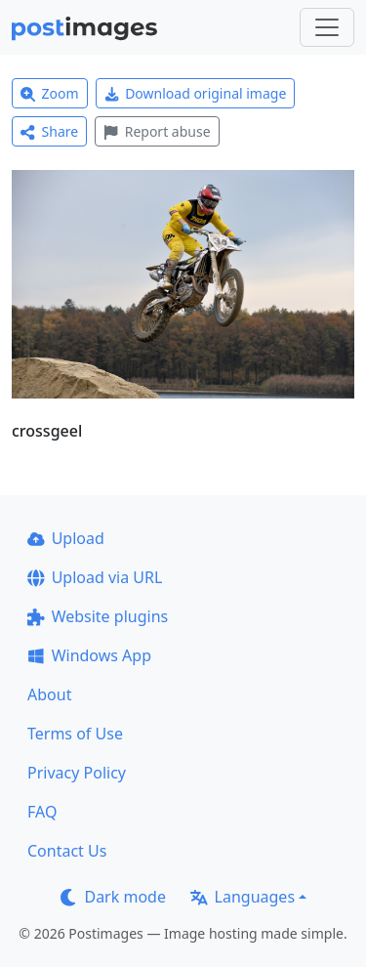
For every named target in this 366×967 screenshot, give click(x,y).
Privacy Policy (76, 772)
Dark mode (113, 896)
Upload (65, 538)
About (49, 694)
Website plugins (97, 616)
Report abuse (156, 131)
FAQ (42, 811)
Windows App (89, 655)
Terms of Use (75, 733)
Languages (242, 896)
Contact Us (66, 851)
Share (49, 131)
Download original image (195, 93)
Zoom (49, 93)
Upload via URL (94, 577)
